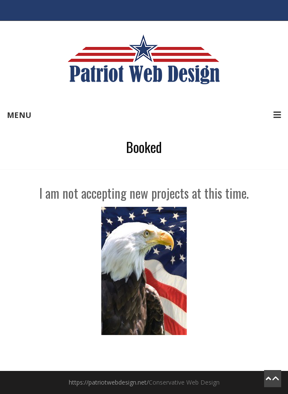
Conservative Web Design (184, 382)
